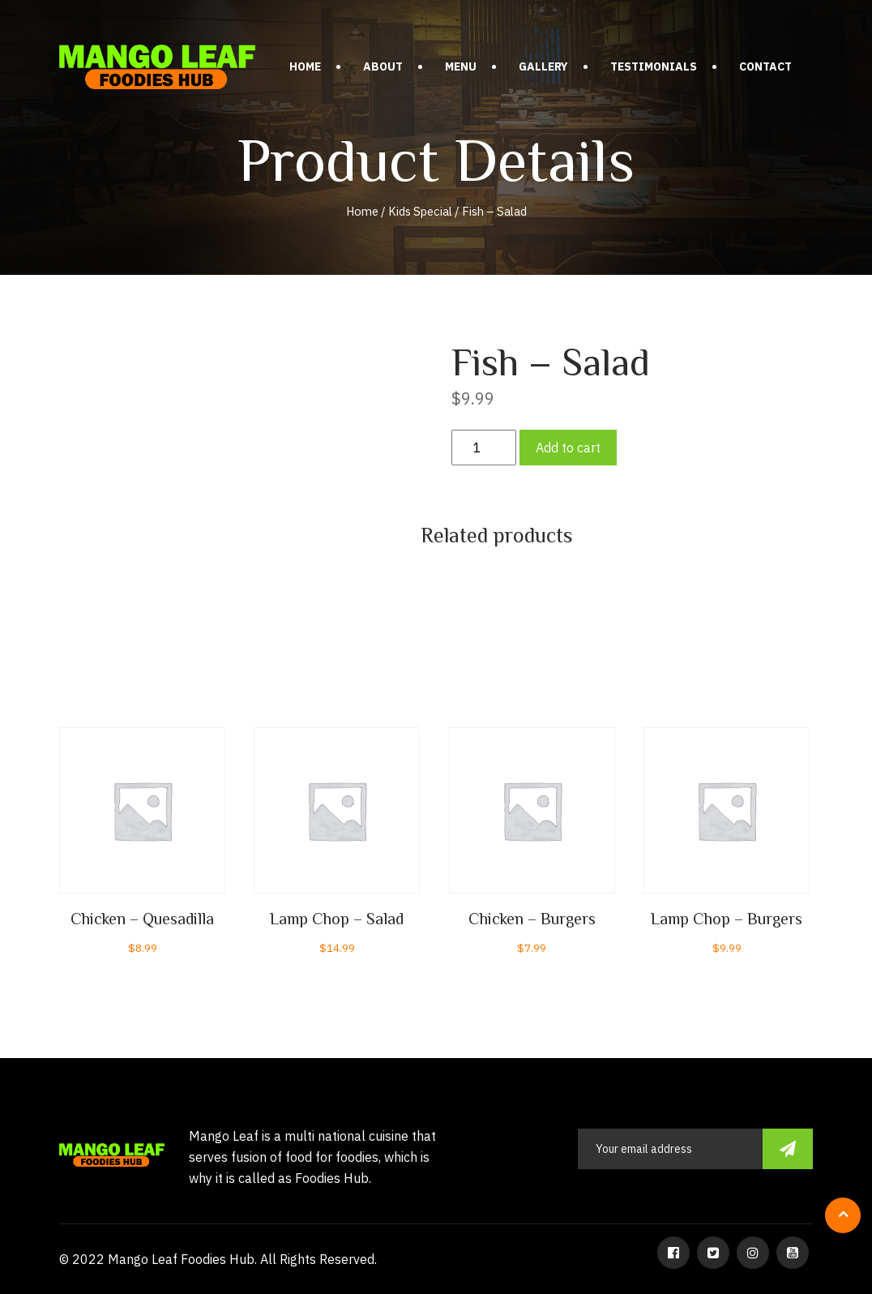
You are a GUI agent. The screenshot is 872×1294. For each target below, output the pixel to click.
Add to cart (568, 447)
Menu (461, 66)
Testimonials (653, 66)
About (383, 66)
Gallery (543, 66)
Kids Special (420, 211)
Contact (765, 66)
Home (305, 66)
